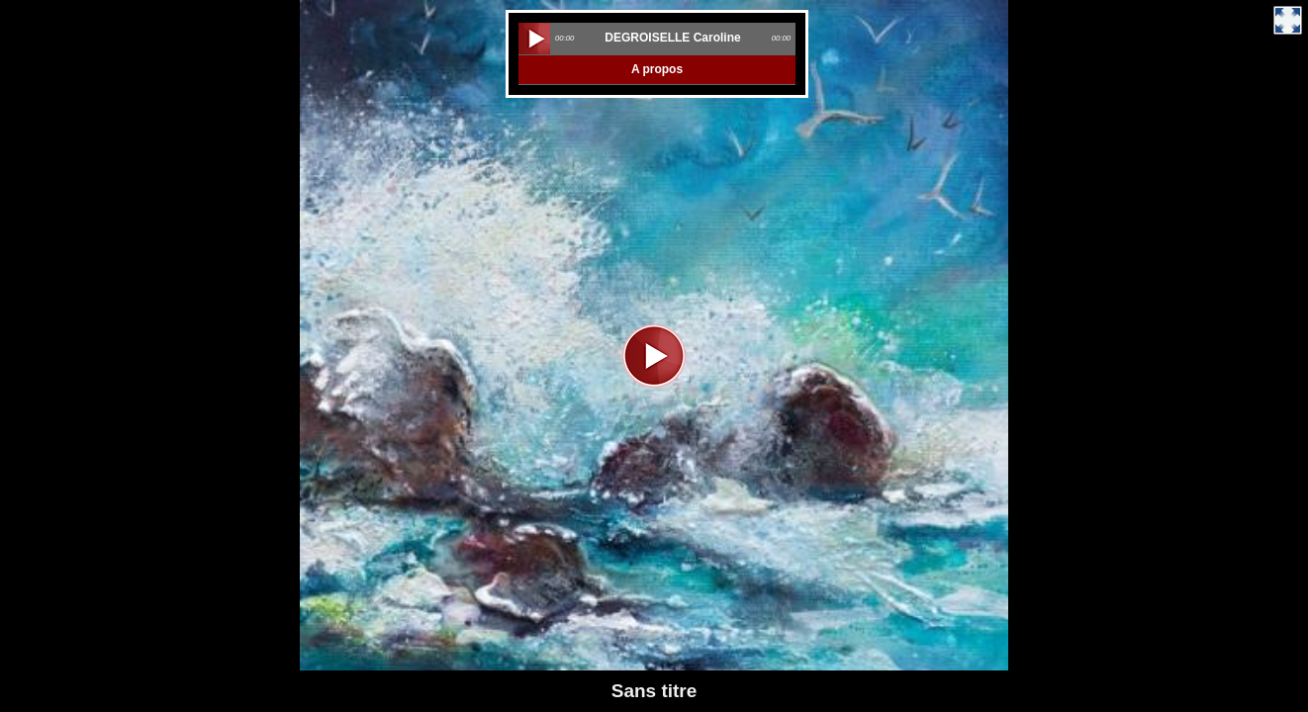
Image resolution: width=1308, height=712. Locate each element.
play (534, 38)
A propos (657, 69)
